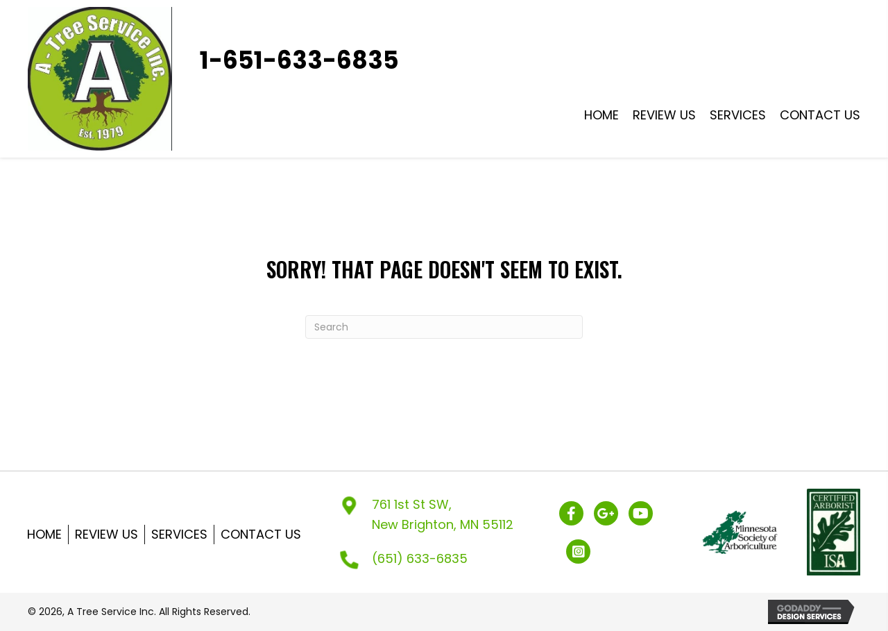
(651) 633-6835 (420, 558)
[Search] (444, 327)
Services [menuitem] (179, 534)
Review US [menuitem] (106, 534)
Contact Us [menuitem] (261, 534)
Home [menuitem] (44, 534)
